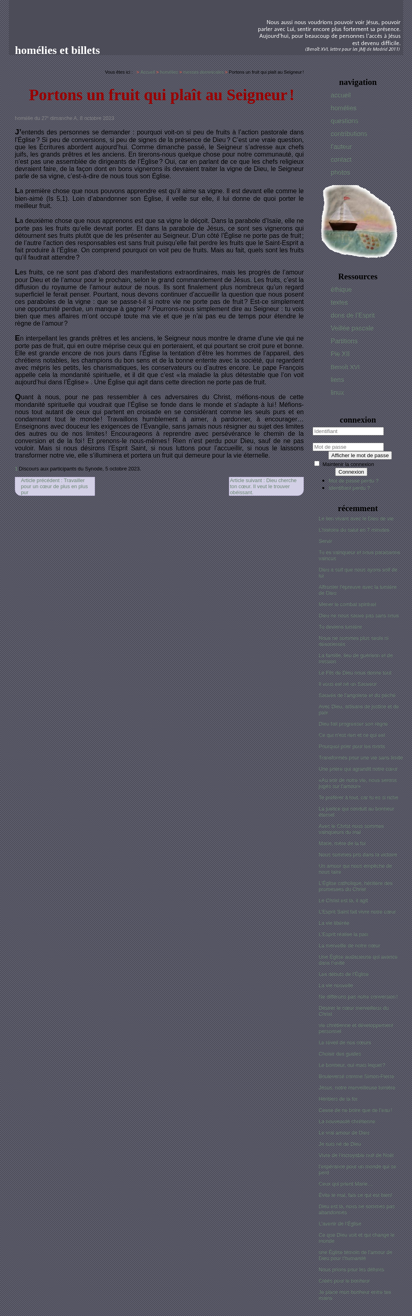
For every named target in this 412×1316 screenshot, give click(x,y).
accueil (341, 95)
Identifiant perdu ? (349, 488)
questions (344, 121)
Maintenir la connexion (348, 464)
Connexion (351, 472)
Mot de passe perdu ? (354, 481)
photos (340, 172)
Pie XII (340, 354)
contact (341, 159)
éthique (341, 289)
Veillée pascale (352, 328)
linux (337, 392)
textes (339, 302)
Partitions (344, 341)
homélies (343, 108)
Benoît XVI (345, 366)
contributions (349, 133)
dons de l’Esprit (353, 315)
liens (337, 379)
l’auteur (341, 146)
